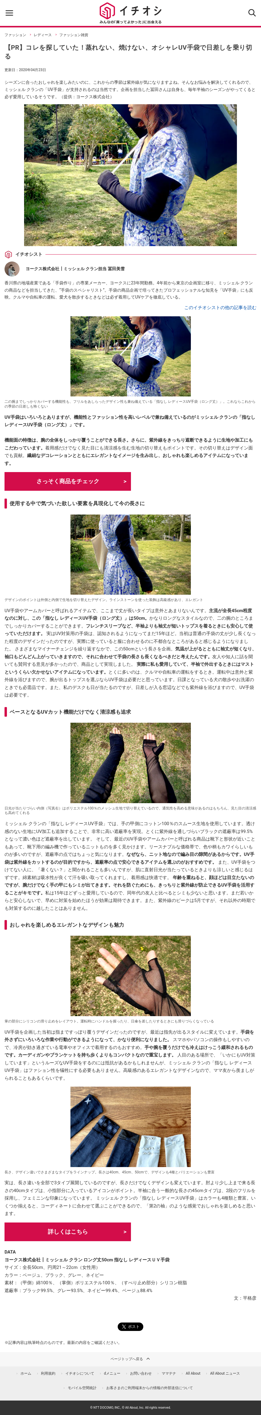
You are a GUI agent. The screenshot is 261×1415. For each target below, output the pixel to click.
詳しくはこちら (68, 1231)
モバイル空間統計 (82, 1388)
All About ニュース (225, 1373)
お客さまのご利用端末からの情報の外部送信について (149, 1388)
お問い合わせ (141, 1373)
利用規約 (48, 1373)
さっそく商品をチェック (67, 481)
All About (193, 1373)
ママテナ (169, 1373)
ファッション (15, 35)
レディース (43, 35)
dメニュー (112, 1373)
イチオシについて (79, 1373)
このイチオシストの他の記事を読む (220, 307)
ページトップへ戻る (130, 1358)
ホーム (25, 1373)
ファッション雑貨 (73, 35)
